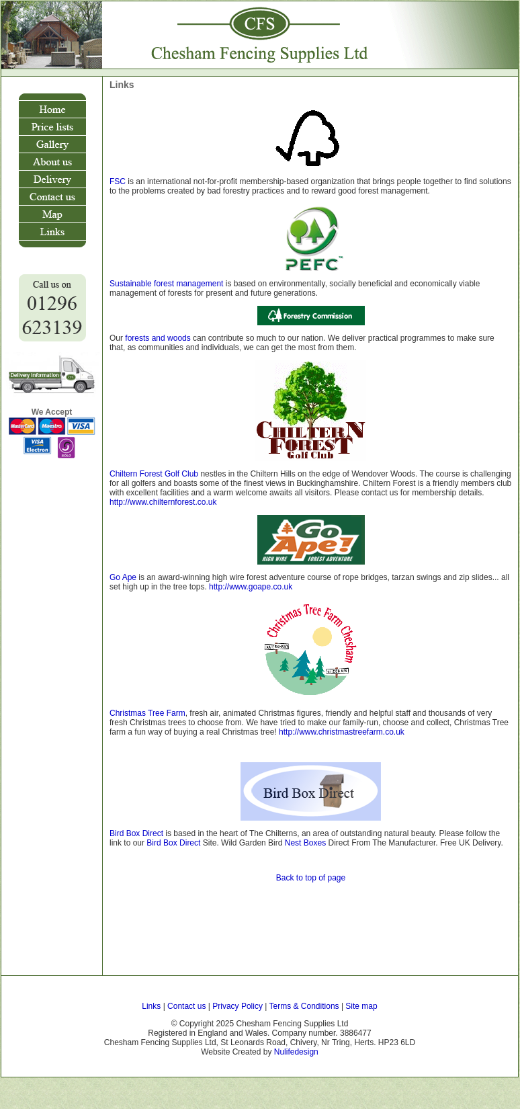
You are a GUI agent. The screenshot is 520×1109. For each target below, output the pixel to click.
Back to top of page (310, 877)
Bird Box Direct (136, 833)
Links (152, 1006)
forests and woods (157, 338)
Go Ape (123, 577)
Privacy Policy (237, 1006)
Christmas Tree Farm (147, 713)
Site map (361, 1006)
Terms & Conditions (304, 1006)
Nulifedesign (296, 1052)
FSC (118, 181)
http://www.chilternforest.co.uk (163, 502)
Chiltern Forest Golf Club (154, 474)
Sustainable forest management (166, 283)
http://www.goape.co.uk (250, 586)
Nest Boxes (305, 843)
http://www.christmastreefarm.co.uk (340, 732)
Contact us (186, 1006)
